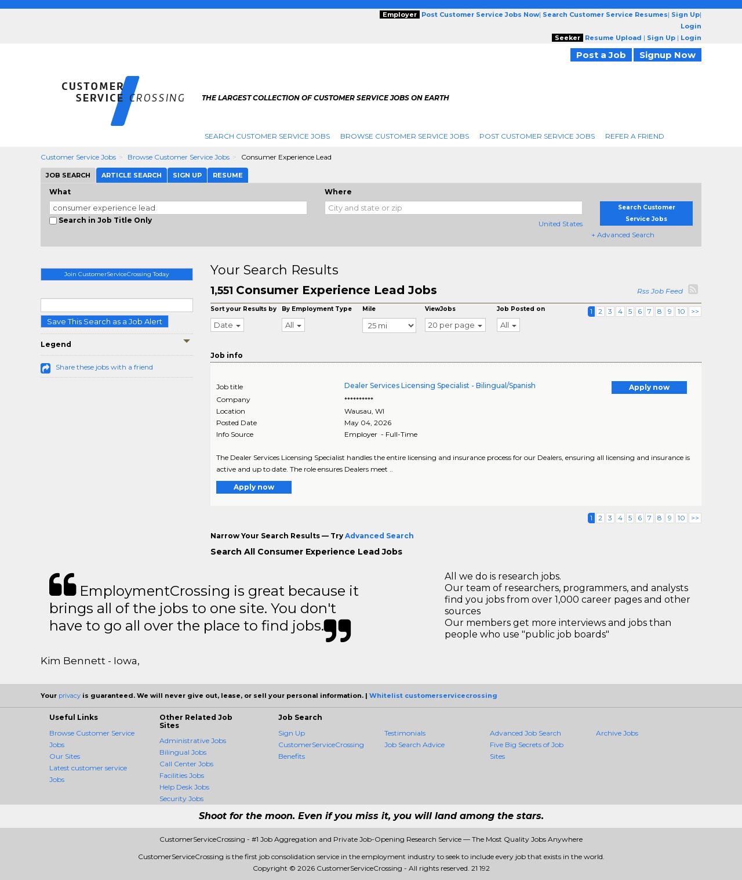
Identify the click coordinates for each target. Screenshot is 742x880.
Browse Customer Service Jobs (404, 136)
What (60, 191)
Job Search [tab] (68, 175)
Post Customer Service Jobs (537, 136)
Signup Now (667, 54)
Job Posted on (521, 309)
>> (695, 311)
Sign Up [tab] (187, 175)
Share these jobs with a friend (104, 367)
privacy (70, 695)
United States (561, 223)
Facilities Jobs (181, 775)
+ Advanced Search (622, 234)
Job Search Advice (414, 744)
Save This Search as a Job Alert (104, 321)
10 (681, 311)
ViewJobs (440, 309)
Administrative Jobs (192, 740)
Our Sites (64, 756)
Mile (369, 309)
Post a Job (601, 54)
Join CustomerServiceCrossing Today (116, 274)
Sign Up (291, 733)
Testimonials (404, 733)
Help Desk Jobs (184, 787)
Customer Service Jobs (78, 157)
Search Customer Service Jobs (267, 136)
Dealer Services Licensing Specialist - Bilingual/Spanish (440, 385)
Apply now (649, 387)
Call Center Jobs (186, 763)
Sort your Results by (243, 309)
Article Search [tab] (131, 175)
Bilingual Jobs (182, 752)
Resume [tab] (228, 175)
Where (338, 191)
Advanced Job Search (525, 733)
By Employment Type (317, 309)
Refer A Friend (634, 136)
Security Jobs (181, 798)
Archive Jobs (617, 733)
